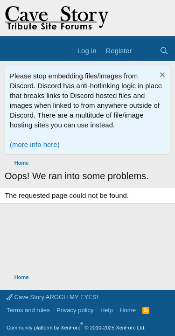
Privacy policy (74, 310)
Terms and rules (28, 310)
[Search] (164, 50)
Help (106, 310)
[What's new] (145, 50)
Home (127, 310)
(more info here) (35, 144)
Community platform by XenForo (76, 327)
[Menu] (13, 51)
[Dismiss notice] (161, 76)
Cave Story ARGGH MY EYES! (52, 297)
